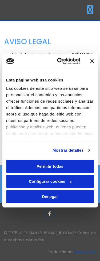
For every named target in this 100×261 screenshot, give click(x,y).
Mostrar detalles (68, 150)
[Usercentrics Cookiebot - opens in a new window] (59, 61)
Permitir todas (50, 166)
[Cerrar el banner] (92, 61)
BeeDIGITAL (85, 252)
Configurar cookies (50, 181)
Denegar (50, 196)
